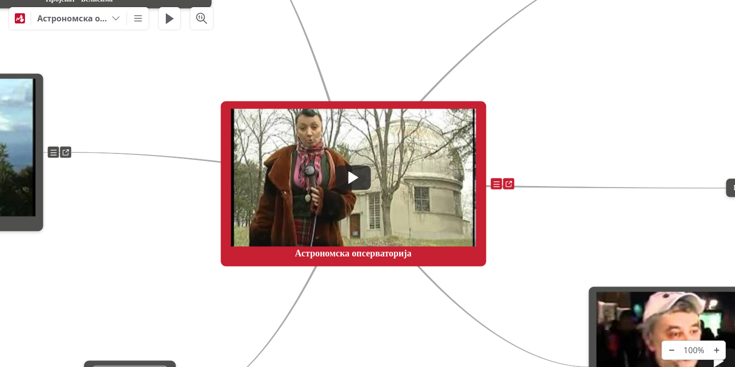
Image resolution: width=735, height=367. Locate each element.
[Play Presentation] (169, 18)
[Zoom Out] (671, 350)
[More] (138, 18)
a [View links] (510, 185)
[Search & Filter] (201, 18)
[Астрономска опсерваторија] (79, 18)
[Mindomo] (20, 18)
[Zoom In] (716, 350)
